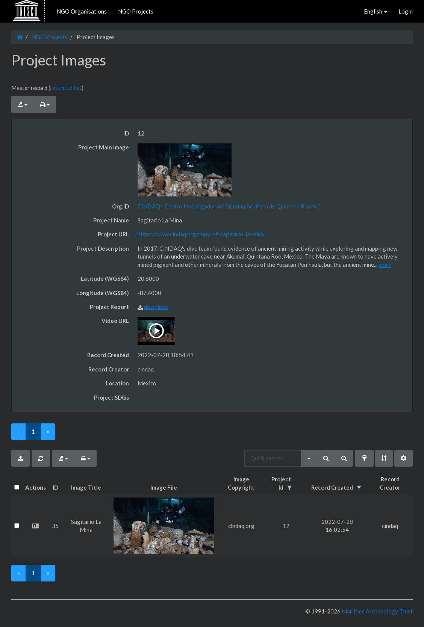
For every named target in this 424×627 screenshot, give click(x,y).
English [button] (375, 11)
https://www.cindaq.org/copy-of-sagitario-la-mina (201, 234)
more (385, 264)
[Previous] (18, 431)
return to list (66, 87)
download (156, 306)
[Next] (48, 431)
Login (405, 11)
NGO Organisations (82, 11)
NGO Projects (135, 11)
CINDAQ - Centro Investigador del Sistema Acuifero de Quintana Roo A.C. (230, 206)
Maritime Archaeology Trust (377, 611)
